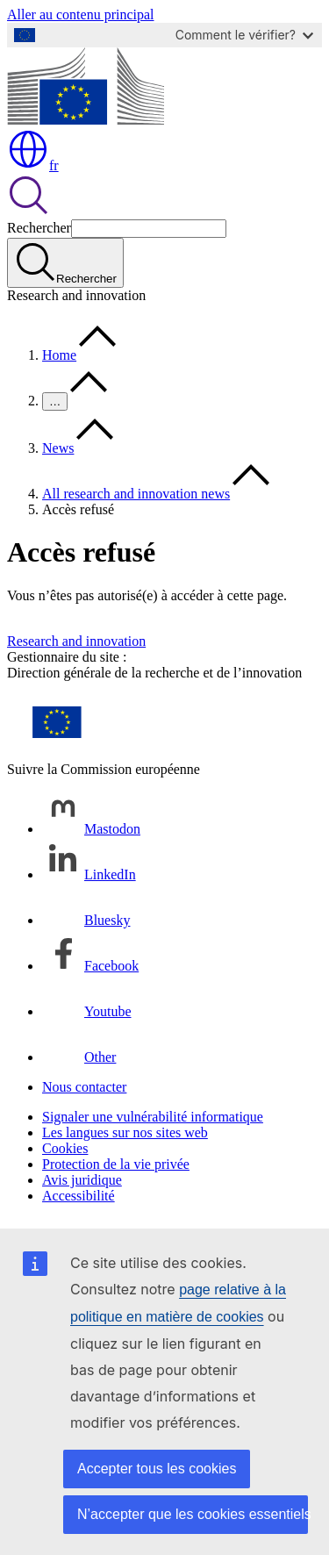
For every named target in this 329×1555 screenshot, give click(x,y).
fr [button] (33, 165)
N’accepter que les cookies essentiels (192, 1514)
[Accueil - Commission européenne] (85, 119)
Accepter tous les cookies (156, 1468)
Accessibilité (78, 1195)
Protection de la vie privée (116, 1164)
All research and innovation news (136, 493)
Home (59, 355)
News (58, 448)
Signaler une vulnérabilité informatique (152, 1116)
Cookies (65, 1148)
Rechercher (39, 227)
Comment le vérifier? (244, 34)
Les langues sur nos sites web (125, 1132)
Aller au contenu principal (80, 14)
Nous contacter (84, 1086)
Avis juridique (82, 1179)
